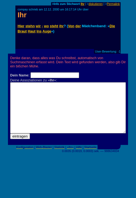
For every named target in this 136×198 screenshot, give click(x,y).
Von (71, 26)
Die (112, 26)
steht (54, 26)
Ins (39, 31)
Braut (22, 31)
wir (38, 26)
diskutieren (95, 4)
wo (46, 26)
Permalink (113, 4)
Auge (46, 31)
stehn (30, 26)
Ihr (83, 4)
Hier (21, 26)
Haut (31, 31)
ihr (61, 26)
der (78, 26)
